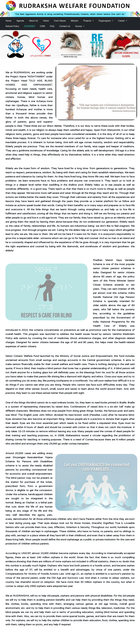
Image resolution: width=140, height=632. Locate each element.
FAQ (52, 26)
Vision (46, 21)
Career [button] (121, 21)
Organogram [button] (105, 21)
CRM (42, 26)
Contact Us (64, 26)
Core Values (60, 21)
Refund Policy (12, 26)
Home (8, 21)
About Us (33, 21)
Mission (74, 21)
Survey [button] (79, 26)
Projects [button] (87, 21)
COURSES (29, 26)
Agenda (20, 21)
